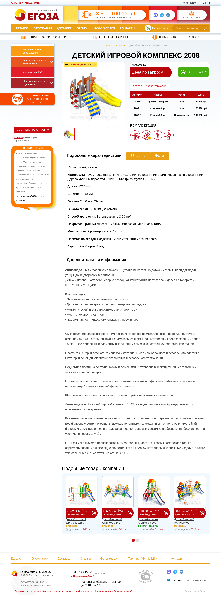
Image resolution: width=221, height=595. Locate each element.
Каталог (22, 28)
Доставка (64, 28)
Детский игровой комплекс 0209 (148, 521)
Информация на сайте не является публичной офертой (104, 591)
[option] (33, 177)
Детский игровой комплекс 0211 (184, 521)
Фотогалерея (104, 28)
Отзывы (83, 28)
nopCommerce (203, 591)
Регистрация (189, 2)
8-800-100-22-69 (115, 14)
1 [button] (133, 540)
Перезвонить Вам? (82, 576)
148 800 (151, 512)
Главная (109, 45)
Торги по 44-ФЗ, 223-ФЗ (144, 558)
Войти (206, 2)
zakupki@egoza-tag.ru (192, 18)
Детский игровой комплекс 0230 (76, 521)
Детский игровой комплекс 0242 (112, 521)
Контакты (127, 28)
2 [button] (137, 540)
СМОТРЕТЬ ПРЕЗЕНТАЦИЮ (33, 129)
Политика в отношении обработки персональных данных (44, 591)
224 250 (79, 512)
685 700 (115, 512)
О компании (42, 28)
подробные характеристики (150, 85)
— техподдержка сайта (190, 580)
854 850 (187, 512)
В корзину (197, 72)
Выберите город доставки (27, 3)
